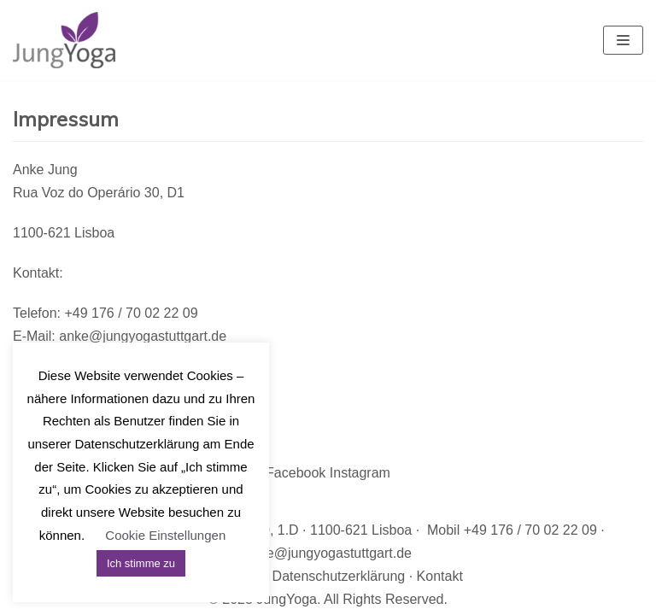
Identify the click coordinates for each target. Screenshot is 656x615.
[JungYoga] (64, 40)
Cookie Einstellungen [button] (165, 535)
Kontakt (440, 576)
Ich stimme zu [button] (141, 563)
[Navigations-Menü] (623, 40)
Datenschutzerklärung (339, 576)
